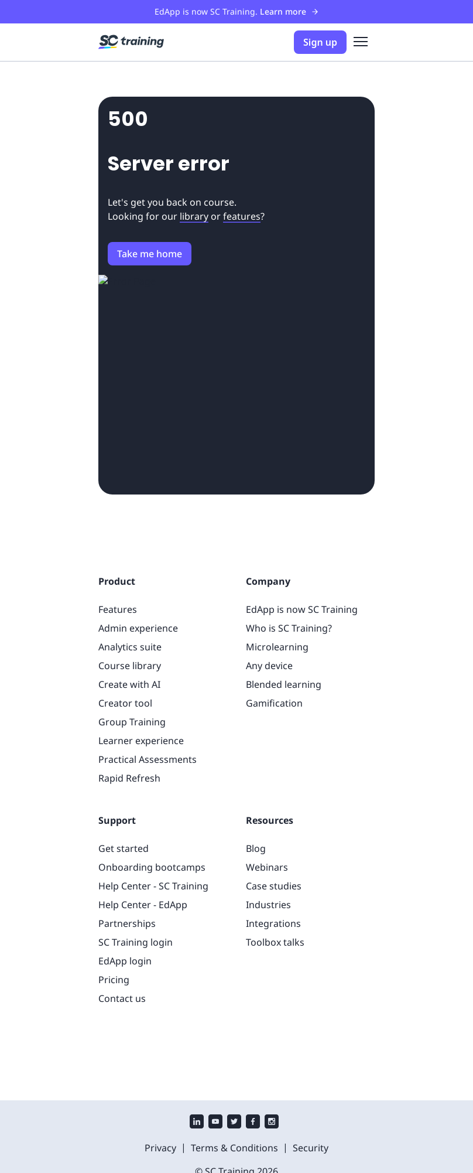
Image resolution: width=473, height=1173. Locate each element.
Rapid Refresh (129, 778)
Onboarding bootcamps (151, 867)
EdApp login (125, 960)
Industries (268, 904)
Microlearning (277, 646)
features (242, 216)
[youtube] (215, 1122)
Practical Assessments (147, 759)
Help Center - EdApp (142, 904)
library (194, 216)
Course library (129, 665)
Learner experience (141, 740)
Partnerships (127, 923)
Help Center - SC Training (153, 885)
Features (117, 609)
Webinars (267, 867)
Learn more (289, 11)
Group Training (132, 721)
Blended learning (283, 684)
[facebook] (253, 1122)
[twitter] (234, 1122)
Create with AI (129, 684)
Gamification (274, 703)
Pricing (113, 979)
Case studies (273, 885)
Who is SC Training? (289, 628)
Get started (123, 848)
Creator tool (125, 703)
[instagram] (272, 1122)
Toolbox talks (275, 942)
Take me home (149, 253)
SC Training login (135, 942)
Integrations (273, 923)
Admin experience (138, 628)
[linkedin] (197, 1122)
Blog (256, 848)
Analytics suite (130, 646)
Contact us (122, 998)
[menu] (361, 42)
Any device (269, 665)
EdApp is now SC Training (302, 609)
